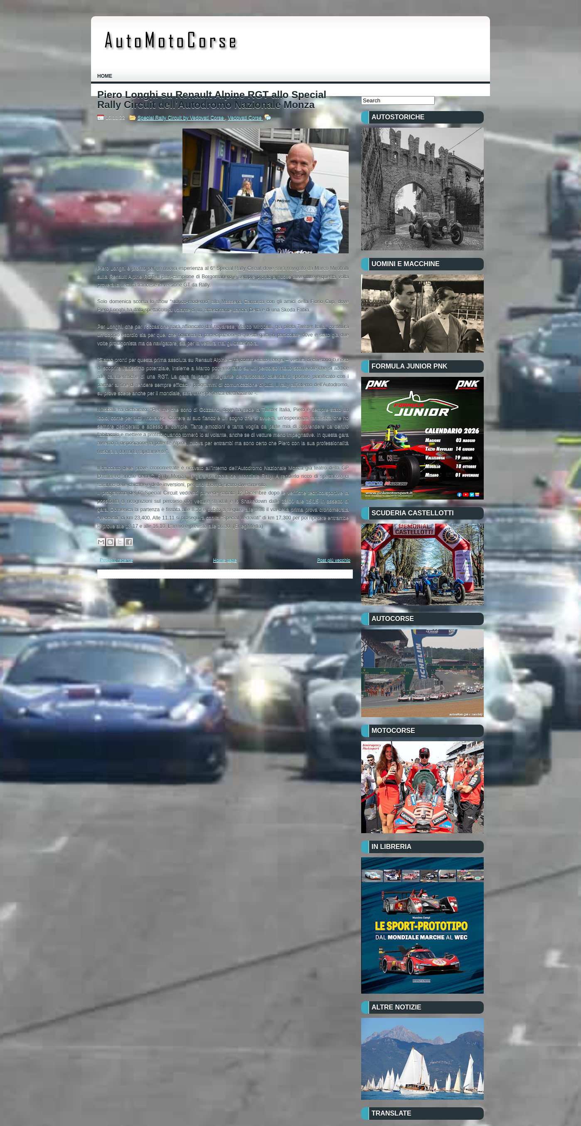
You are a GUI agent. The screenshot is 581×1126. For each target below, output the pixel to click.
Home (104, 76)
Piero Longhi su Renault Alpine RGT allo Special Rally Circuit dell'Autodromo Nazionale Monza (211, 100)
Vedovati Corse (245, 118)
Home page (225, 559)
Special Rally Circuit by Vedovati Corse (181, 118)
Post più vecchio (333, 559)
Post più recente (116, 559)
